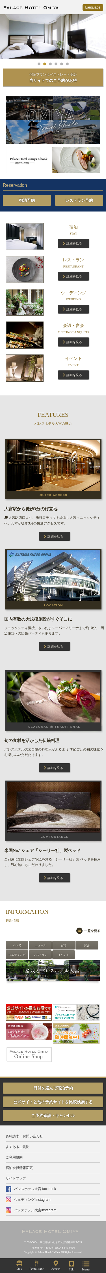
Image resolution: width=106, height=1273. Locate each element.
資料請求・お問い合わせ (24, 1136)
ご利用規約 (14, 1157)
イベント (63, 954)
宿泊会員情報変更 (19, 1168)
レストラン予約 (79, 200)
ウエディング (16, 954)
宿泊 (63, 945)
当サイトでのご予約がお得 (53, 77)
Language (92, 7)
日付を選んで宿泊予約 (53, 1088)
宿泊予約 (27, 200)
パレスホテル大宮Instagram (35, 1210)
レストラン (40, 954)
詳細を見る (74, 243)
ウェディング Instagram (32, 1200)
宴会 (87, 945)
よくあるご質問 (17, 1147)
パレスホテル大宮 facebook (35, 1189)
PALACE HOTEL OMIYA (31, 8)
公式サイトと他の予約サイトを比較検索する (53, 1102)
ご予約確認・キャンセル (53, 1115)
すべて (17, 945)
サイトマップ (16, 1178)
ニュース (40, 945)
